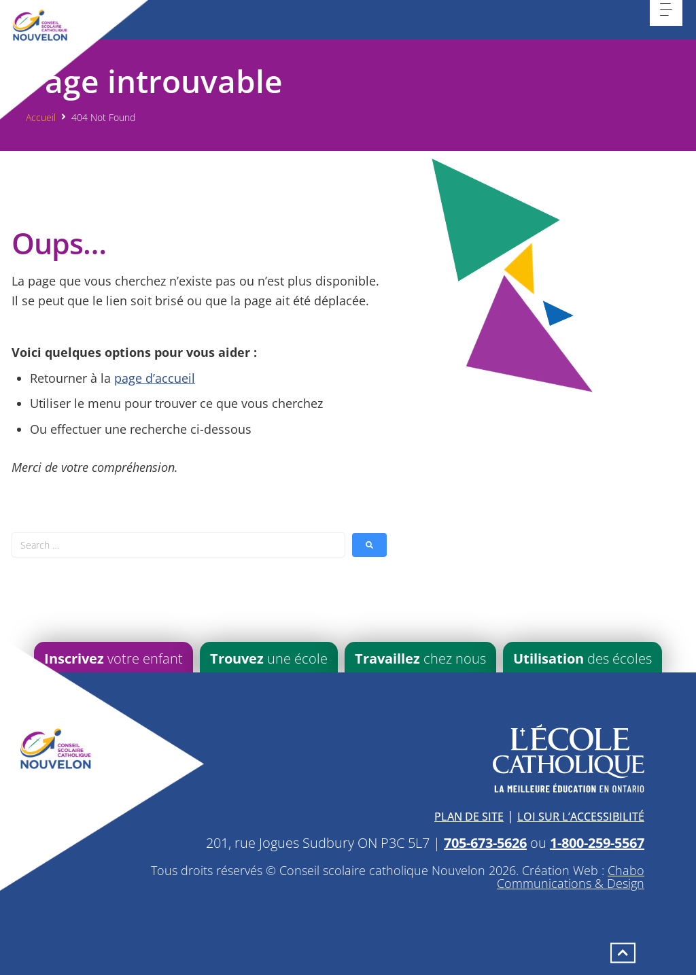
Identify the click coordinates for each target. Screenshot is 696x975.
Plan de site (469, 816)
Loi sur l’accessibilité (580, 816)
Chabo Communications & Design (570, 877)
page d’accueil (154, 378)
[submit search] (369, 545)
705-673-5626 (485, 843)
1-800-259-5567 (597, 843)
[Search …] (178, 545)
